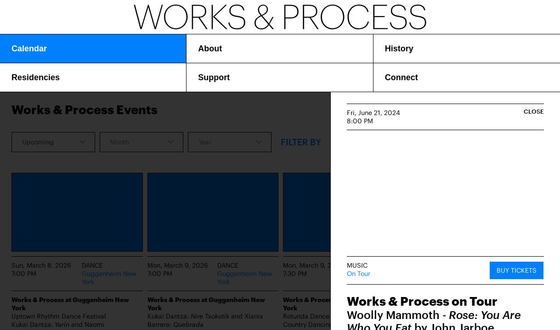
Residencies (35, 77)
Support (214, 77)
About (210, 48)
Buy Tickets (517, 270)
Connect (401, 77)
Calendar (29, 48)
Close (534, 112)
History (399, 48)
